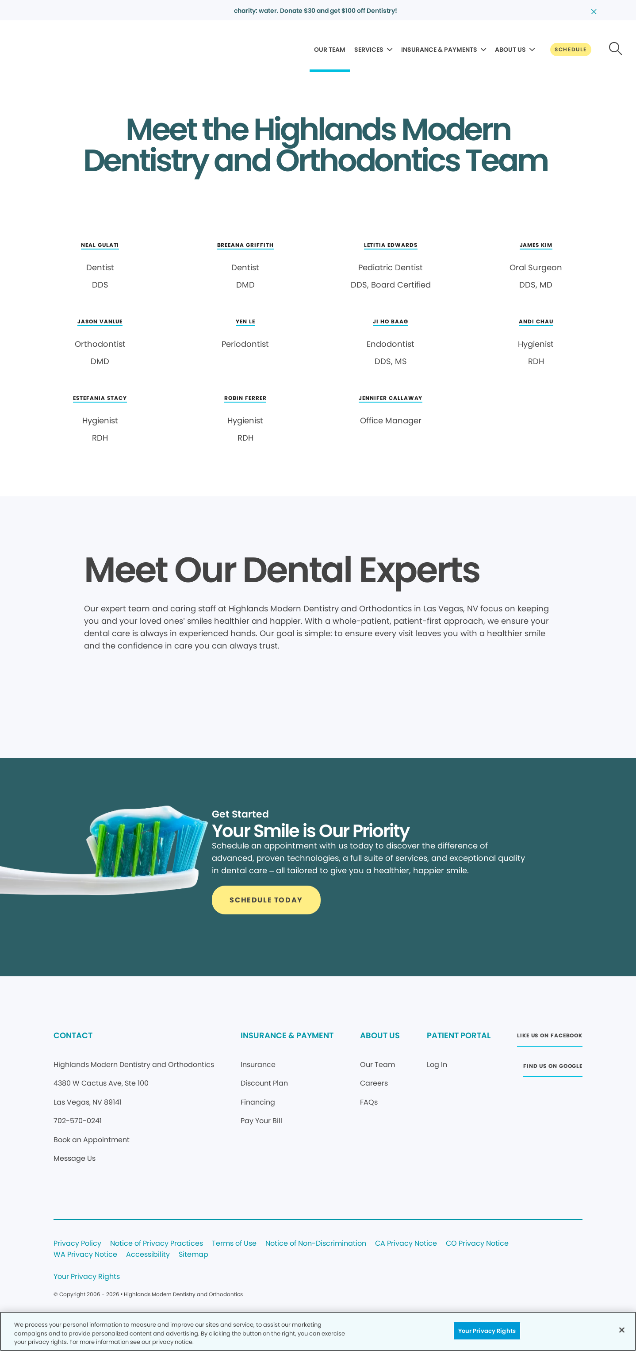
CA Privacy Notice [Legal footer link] (406, 1243)
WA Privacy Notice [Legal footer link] (85, 1254)
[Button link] (570, 49)
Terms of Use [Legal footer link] (234, 1243)
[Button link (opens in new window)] (549, 1038)
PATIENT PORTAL (458, 1035)
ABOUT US (510, 49)
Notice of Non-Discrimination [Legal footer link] (315, 1243)
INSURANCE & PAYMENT (287, 1035)
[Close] (622, 1329)
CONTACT (73, 1035)
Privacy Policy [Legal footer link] (77, 1243)
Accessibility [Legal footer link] (148, 1254)
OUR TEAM (329, 49)
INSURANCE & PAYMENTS (439, 49)
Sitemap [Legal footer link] (193, 1254)
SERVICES (368, 49)
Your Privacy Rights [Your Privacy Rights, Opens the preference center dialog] (487, 1330)
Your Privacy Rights (87, 1277)
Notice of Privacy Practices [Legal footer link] (156, 1243)
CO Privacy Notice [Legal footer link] (477, 1243)
